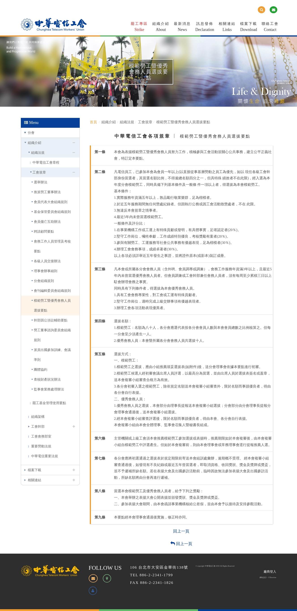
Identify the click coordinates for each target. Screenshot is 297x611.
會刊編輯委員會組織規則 (52, 290)
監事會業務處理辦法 (49, 389)
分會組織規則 (44, 281)
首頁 (93, 122)
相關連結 (227, 27)
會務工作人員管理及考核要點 (52, 246)
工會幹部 (38, 426)
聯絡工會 (270, 27)
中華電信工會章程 (45, 162)
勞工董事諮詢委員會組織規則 (52, 335)
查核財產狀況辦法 (47, 379)
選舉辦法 (40, 182)
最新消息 (182, 27)
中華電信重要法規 (44, 456)
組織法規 (38, 152)
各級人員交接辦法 (47, 261)
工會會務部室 (41, 436)
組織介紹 (160, 27)
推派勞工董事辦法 (47, 192)
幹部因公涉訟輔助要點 (50, 320)
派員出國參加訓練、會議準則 (52, 355)
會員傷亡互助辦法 (47, 221)
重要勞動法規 (41, 446)
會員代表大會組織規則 (50, 202)
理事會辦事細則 (45, 271)
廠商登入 (270, 571)
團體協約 (40, 369)
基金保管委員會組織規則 (52, 212)
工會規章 (39, 172)
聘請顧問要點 (44, 231)
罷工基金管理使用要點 (49, 403)
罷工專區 (139, 27)
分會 (31, 132)
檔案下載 (248, 27)
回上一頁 (181, 531)
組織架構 (38, 416)
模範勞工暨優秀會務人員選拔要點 (52, 305)
